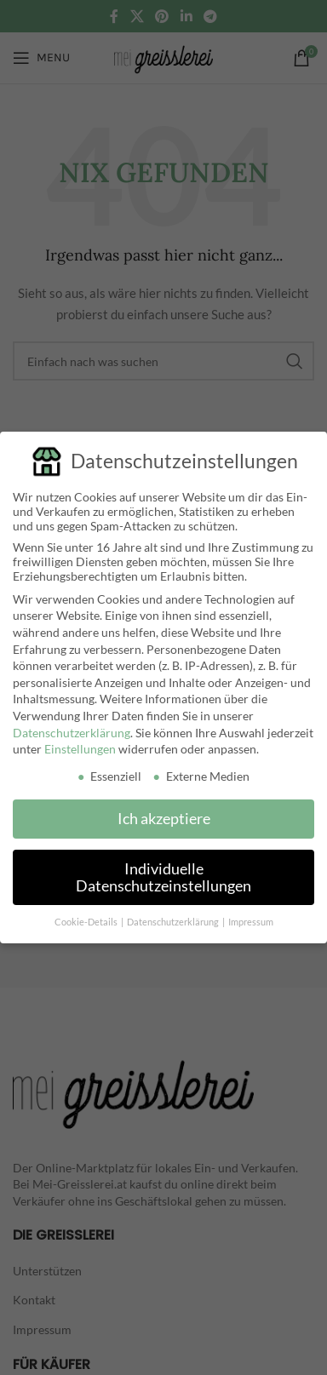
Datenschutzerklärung (71, 729)
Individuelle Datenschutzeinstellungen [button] (163, 874)
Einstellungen (80, 746)
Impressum (250, 919)
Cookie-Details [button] (86, 919)
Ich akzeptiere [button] (164, 816)
